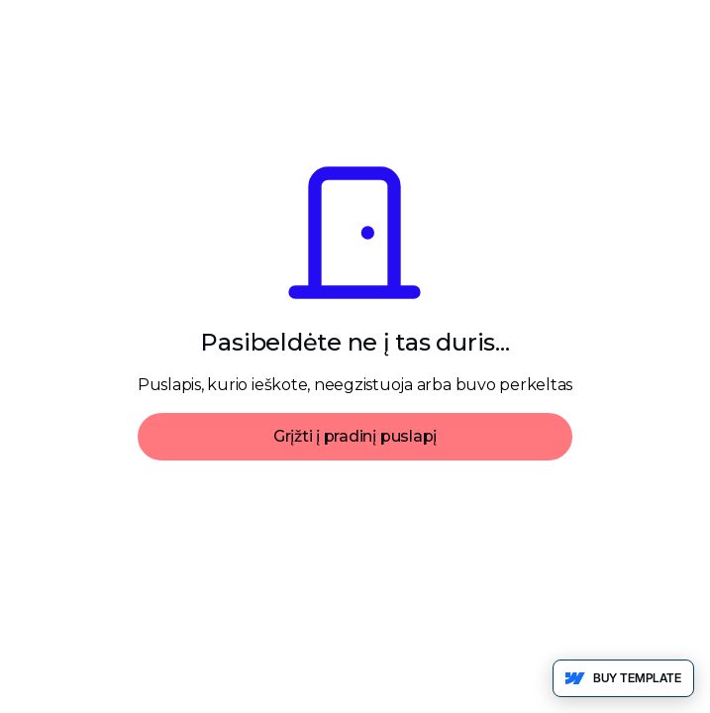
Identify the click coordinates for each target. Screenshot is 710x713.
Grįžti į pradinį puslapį (355, 436)
